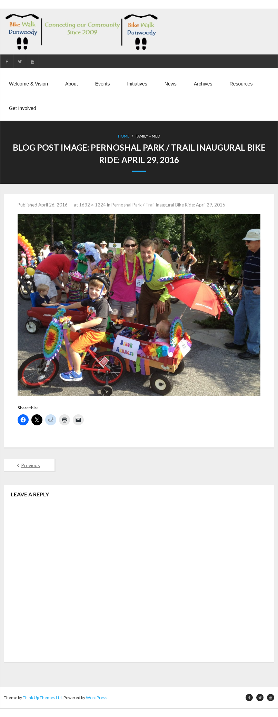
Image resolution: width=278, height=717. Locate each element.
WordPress (96, 697)
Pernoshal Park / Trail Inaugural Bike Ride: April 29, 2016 (168, 204)
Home (123, 136)
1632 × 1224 (92, 204)
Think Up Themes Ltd (42, 697)
